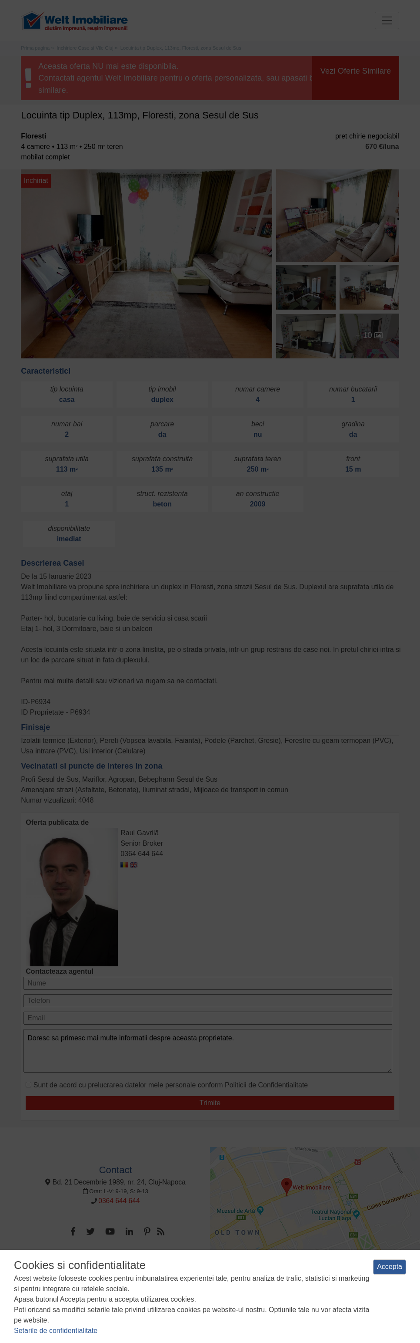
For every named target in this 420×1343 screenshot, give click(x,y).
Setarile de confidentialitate (55, 1330)
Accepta (389, 1266)
